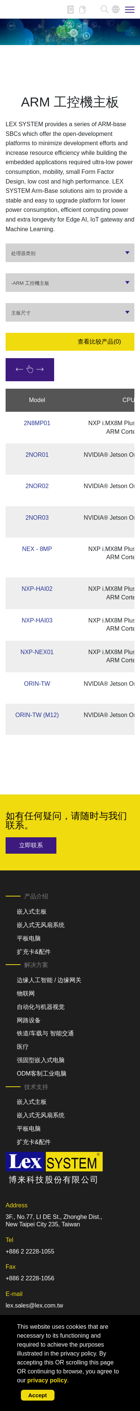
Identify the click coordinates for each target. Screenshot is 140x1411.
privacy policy (47, 1380)
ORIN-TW (37, 684)
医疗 (23, 1047)
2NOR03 (37, 518)
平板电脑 (29, 938)
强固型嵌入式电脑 (41, 1060)
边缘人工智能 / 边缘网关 (49, 980)
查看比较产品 (99, 341)
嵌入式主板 (32, 911)
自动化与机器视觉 (41, 1007)
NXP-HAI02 (37, 589)
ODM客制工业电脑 (41, 1073)
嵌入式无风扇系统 (41, 925)
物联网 (26, 993)
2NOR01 (37, 455)
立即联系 (31, 845)
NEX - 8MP (37, 549)
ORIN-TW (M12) (37, 715)
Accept (37, 1395)
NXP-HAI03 (37, 620)
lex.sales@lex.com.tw (34, 1305)
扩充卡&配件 (34, 952)
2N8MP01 (37, 423)
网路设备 (29, 1020)
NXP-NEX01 (37, 652)
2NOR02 (37, 486)
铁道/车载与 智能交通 (45, 1033)
